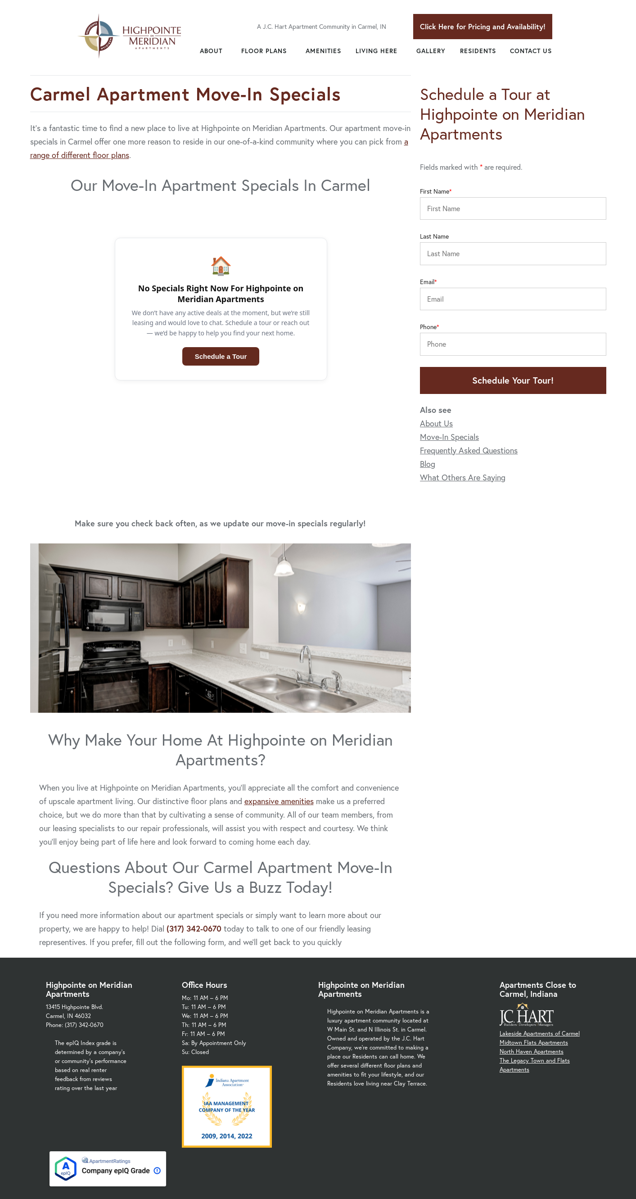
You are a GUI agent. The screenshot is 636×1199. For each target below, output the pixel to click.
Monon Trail (519, 1131)
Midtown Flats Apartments (534, 942)
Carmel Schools (422, 1131)
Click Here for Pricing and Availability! (483, 26)
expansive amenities (279, 700)
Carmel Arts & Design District (356, 1131)
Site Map (399, 1172)
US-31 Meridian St (341, 1149)
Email (427, 282)
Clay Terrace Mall (473, 1131)
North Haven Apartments (532, 951)
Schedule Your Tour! (513, 380)
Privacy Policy (355, 1172)
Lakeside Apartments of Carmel (540, 933)
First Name (434, 191)
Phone (428, 327)
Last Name (434, 236)
